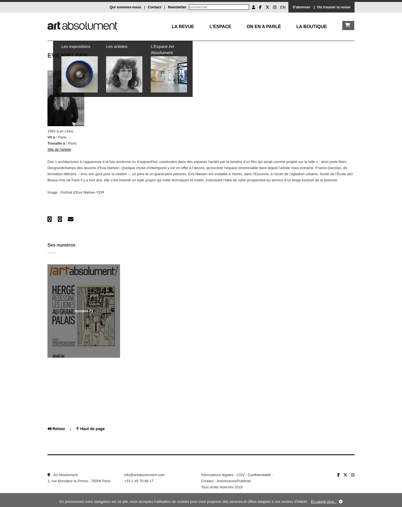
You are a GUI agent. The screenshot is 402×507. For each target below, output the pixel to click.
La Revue (183, 26)
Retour (56, 428)
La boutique (311, 26)
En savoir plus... (324, 501)
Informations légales (217, 475)
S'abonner (301, 7)
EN (283, 7)
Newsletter (177, 7)
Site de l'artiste (59, 149)
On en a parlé (264, 26)
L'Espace (220, 26)
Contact (154, 7)
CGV (241, 475)
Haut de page (90, 428)
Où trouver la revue (333, 7)
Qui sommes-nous (125, 7)
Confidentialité (259, 475)
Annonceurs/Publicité (234, 481)
